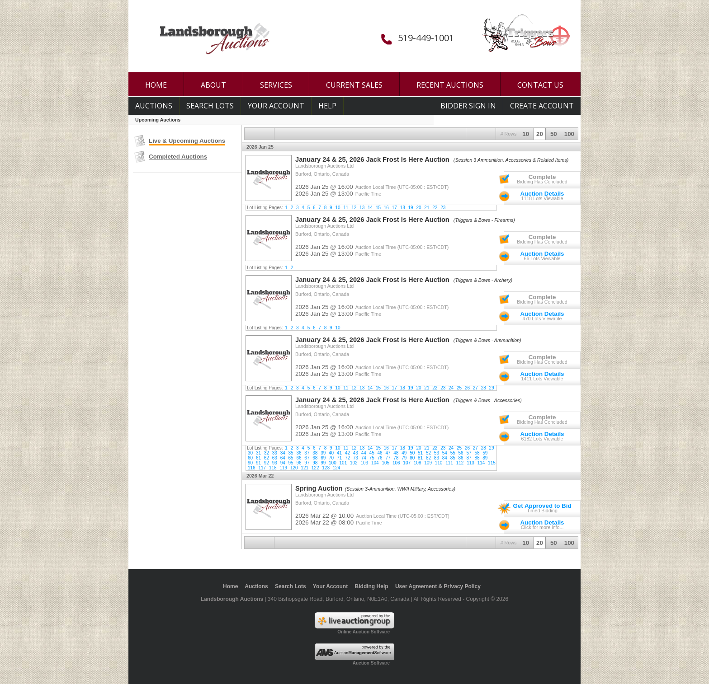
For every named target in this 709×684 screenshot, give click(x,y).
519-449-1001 (426, 38)
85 (452, 457)
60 (250, 457)
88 (476, 457)
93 (274, 462)
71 (339, 457)
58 (476, 452)
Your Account (276, 106)
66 (298, 457)
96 (298, 462)
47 (387, 452)
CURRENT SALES (354, 85)
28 (483, 387)
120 (294, 467)
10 (525, 134)
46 (380, 452)
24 (451, 387)
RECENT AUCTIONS (449, 85)
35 (290, 452)
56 (460, 452)
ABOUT (213, 85)
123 (326, 467)
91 (258, 462)
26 (467, 387)
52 (428, 452)
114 (481, 462)
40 (331, 452)
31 (258, 452)
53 (436, 452)
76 (380, 457)
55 (452, 452)
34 (282, 452)
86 (460, 457)
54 (444, 452)
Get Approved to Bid (542, 505)
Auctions (153, 106)
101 (343, 462)
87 (468, 457)
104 (375, 462)
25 (459, 387)
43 (355, 452)
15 (378, 207)
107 (407, 462)
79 (404, 457)
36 (298, 452)
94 (282, 462)
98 (314, 462)
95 (290, 462)
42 (347, 452)
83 (436, 457)
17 (394, 207)
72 (347, 457)
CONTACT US (540, 85)
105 (385, 462)
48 (395, 452)
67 (306, 457)
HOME (156, 85)
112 (460, 462)
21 (426, 207)
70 (331, 457)
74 (363, 457)
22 (434, 207)
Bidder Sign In (468, 106)
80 (412, 457)
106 (396, 462)
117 (262, 467)
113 (470, 462)
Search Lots (210, 106)
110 (439, 462)
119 (283, 467)
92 (266, 462)
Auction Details (542, 193)
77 (387, 457)
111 (449, 462)
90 (250, 462)
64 (282, 457)
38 (314, 452)
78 (395, 457)
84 (444, 457)
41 (339, 452)
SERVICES (276, 85)
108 (417, 462)
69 (323, 457)
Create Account (542, 106)
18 (402, 207)
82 (428, 457)
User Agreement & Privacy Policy (438, 586)
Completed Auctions (178, 156)
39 (323, 452)
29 (491, 387)
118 (273, 467)
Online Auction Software (363, 631)
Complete (542, 176)
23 (442, 207)
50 (553, 134)
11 (345, 207)
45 (371, 452)
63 (274, 457)
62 (266, 457)
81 (420, 457)
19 (410, 207)
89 (484, 457)
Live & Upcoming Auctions (187, 140)
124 (336, 467)
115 (492, 462)
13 (361, 207)
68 (314, 457)
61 (258, 457)
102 (354, 462)
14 (370, 207)
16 (386, 207)
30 (250, 452)
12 (353, 207)
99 (323, 462)
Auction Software (371, 663)
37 (306, 452)
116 (251, 467)
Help (327, 106)
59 (484, 452)
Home (230, 586)
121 (304, 467)
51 (420, 452)
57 (468, 452)
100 (569, 134)
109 (428, 462)
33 (274, 452)
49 (404, 452)
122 (315, 467)
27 (475, 387)
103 (364, 462)
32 (266, 452)
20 (539, 134)
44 (363, 452)
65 (290, 457)
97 (306, 462)
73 (355, 457)
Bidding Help (371, 586)
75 (371, 457)
